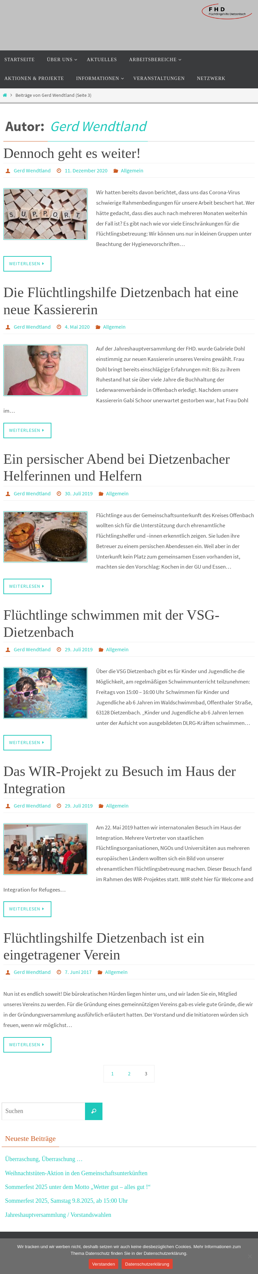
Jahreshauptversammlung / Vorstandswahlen (58, 1214)
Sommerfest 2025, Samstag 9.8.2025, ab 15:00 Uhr (67, 1200)
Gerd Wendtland (98, 126)
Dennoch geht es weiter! (72, 153)
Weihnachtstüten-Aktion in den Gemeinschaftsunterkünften (77, 1173)
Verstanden (103, 1264)
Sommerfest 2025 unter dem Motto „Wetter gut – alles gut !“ (78, 1187)
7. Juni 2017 (78, 972)
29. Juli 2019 (79, 649)
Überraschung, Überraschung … (44, 1159)
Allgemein (132, 170)
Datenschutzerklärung (147, 1264)
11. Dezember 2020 (86, 170)
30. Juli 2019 (79, 493)
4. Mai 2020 (77, 326)
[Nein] (249, 1256)
